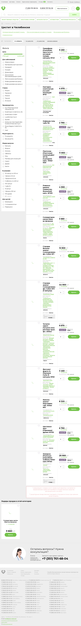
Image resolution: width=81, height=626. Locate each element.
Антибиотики (54, 19)
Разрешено (7, 207)
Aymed (5, 119)
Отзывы (23, 575)
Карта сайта (4, 622)
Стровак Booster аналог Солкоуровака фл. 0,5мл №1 (49, 250)
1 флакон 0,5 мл (8, 176)
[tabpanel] (10, 521)
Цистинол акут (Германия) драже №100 (48, 429)
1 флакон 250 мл (9, 191)
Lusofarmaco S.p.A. (9, 117)
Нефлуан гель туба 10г (49, 122)
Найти (74, 14)
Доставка (36, 570)
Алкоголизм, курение (27, 19)
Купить (73, 57)
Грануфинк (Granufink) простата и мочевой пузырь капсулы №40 (49, 53)
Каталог (7, 23)
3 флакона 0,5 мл (9, 178)
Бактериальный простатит (12, 64)
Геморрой (7, 67)
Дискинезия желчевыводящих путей (11, 75)
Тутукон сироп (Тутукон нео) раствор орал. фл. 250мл (49, 328)
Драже (5, 164)
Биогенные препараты (68, 19)
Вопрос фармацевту (26, 572)
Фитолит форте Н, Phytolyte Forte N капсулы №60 (49, 373)
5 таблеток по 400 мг (10, 181)
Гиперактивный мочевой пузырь (14, 32)
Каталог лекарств (11, 572)
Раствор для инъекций (11, 158)
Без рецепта (7, 139)
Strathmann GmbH (9, 114)
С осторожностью (9, 204)
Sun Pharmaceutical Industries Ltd (10, 108)
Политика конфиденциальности (9, 620)
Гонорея (6, 70)
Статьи (22, 570)
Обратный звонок (62, 8)
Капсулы (6, 146)
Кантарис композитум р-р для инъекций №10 (48, 91)
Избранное (10, 574)
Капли (5, 166)
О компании (10, 570)
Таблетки (6, 153)
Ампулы (6, 151)
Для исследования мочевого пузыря (39, 32)
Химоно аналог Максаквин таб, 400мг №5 (47, 403)
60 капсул (6, 196)
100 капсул (7, 183)
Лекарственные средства (10, 19)
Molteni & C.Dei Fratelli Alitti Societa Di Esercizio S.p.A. (12, 122)
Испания (6, 101)
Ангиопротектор (42, 19)
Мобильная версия (7, 624)
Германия (7, 93)
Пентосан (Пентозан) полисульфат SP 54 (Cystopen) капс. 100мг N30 (48, 157)
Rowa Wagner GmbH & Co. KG (12, 126)
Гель (5, 156)
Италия (6, 95)
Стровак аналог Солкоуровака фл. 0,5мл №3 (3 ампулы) (49, 287)
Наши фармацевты (25, 574)
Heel (5, 130)
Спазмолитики (7, 35)
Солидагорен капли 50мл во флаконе (48, 219)
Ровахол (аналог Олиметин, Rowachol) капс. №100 (48, 189)
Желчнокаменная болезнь (12, 79)
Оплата (18, 1)
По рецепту (7, 136)
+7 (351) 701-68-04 (55, 558)
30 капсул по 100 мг (10, 173)
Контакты (36, 574)
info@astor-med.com (10, 618)
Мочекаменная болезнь (61, 32)
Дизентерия (7, 72)
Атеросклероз (8, 62)
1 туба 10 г (6, 186)
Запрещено (7, 202)
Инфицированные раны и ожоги (12, 84)
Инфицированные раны (11, 81)
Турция (6, 98)
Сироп (5, 161)
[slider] (3, 54)
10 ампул (6, 188)
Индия (6, 90)
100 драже (7, 194)
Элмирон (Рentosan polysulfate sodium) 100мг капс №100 (49, 458)
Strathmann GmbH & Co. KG (12, 112)
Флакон (6, 148)
